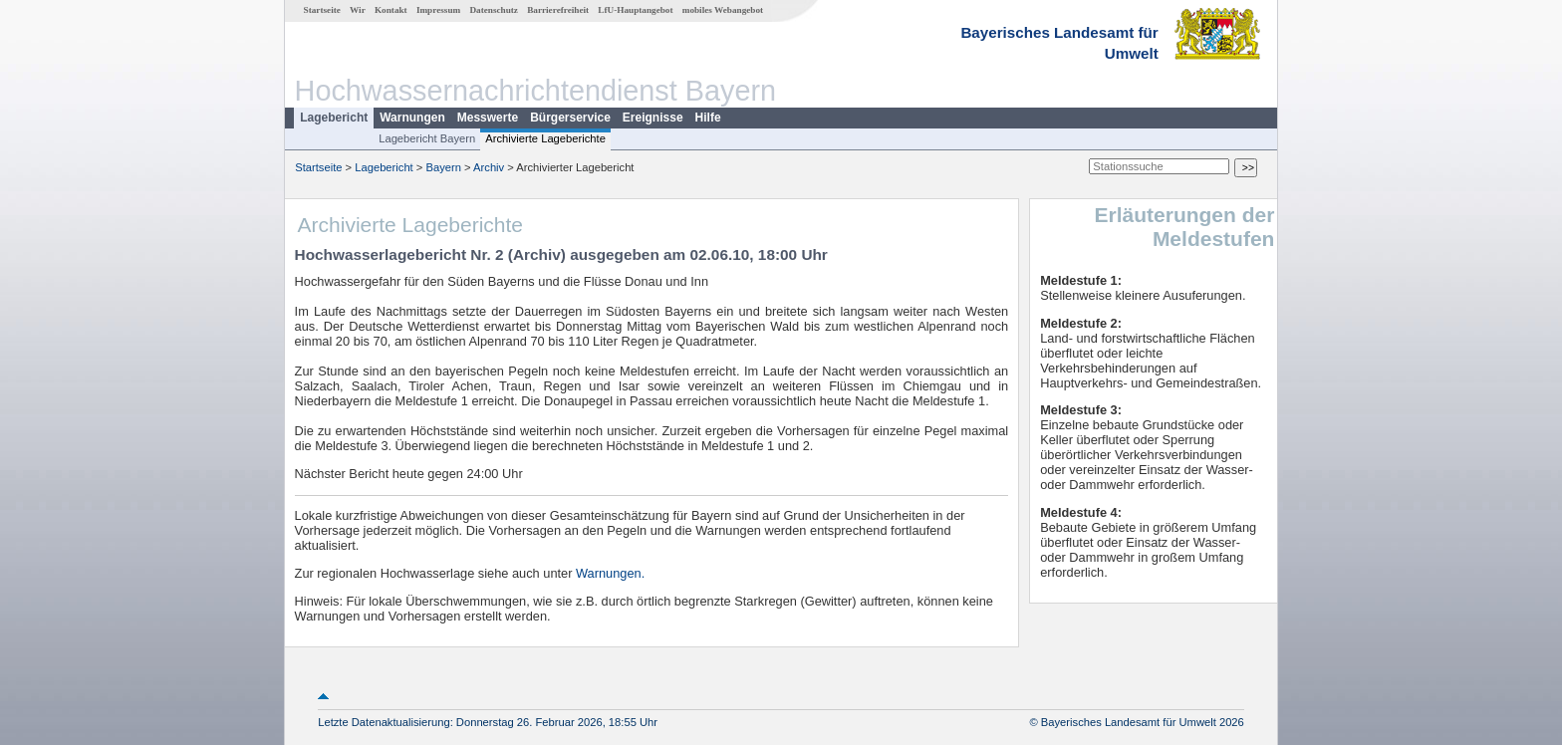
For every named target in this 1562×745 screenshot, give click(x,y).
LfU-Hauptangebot (635, 10)
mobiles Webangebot (722, 10)
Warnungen (412, 117)
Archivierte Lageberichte (545, 138)
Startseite (322, 10)
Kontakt (391, 10)
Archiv (488, 167)
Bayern (442, 167)
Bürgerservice (570, 117)
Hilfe (708, 117)
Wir (358, 10)
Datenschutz (493, 10)
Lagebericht (334, 117)
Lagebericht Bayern (427, 138)
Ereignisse (653, 117)
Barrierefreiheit (558, 10)
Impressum (438, 10)
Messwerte (487, 117)
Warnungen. (610, 573)
